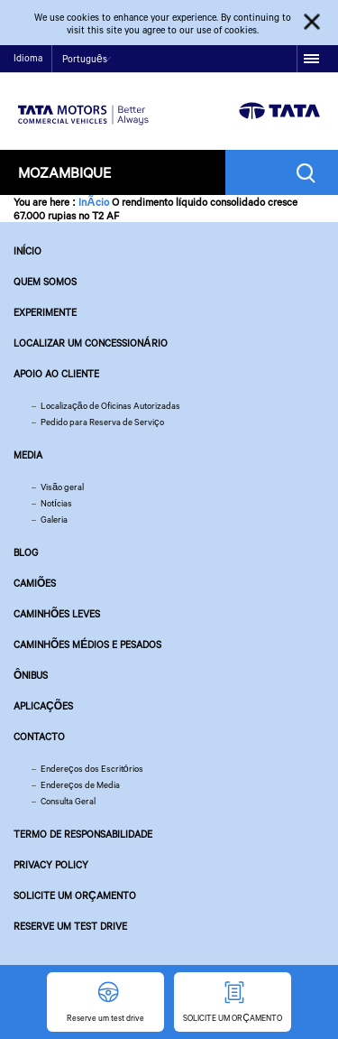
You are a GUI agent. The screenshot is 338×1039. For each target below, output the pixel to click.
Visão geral (62, 487)
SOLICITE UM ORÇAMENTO (75, 895)
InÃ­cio (93, 202)
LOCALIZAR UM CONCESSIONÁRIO (91, 343)
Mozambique (64, 171)
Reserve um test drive (70, 926)
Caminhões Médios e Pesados (87, 644)
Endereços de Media (80, 785)
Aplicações (43, 706)
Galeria (54, 519)
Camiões (35, 583)
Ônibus (31, 675)
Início (27, 251)
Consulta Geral (68, 801)
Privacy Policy (51, 864)
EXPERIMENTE (45, 312)
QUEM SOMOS (45, 281)
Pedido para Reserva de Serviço (102, 422)
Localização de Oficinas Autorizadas (110, 406)
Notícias (56, 503)
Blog (26, 552)
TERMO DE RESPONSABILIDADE (83, 834)
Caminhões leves (57, 614)
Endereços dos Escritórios (92, 769)
